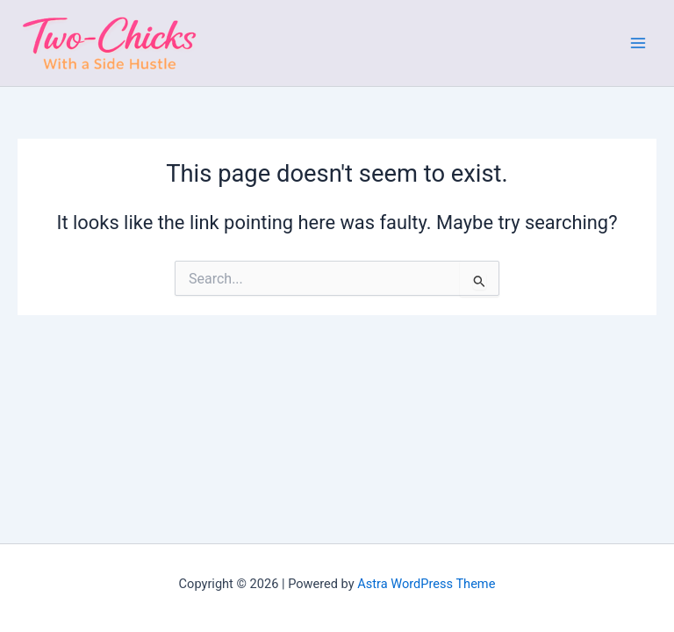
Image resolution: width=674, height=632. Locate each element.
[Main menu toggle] (638, 43)
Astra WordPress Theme (426, 584)
